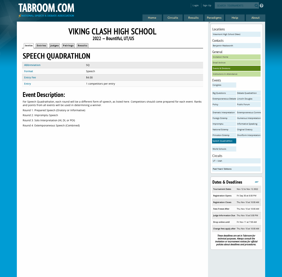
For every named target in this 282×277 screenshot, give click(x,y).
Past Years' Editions (222, 168)
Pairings (68, 45)
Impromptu (218, 123)
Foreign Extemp (220, 118)
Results (82, 45)
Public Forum (243, 104)
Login (196, 5)
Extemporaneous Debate (224, 98)
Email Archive (219, 62)
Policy (215, 104)
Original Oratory (245, 129)
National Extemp (220, 129)
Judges (54, 45)
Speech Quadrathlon (222, 140)
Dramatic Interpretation (224, 112)
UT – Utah (217, 160)
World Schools (219, 148)
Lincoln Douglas (244, 98)
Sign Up (207, 5)
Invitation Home (220, 57)
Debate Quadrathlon (247, 93)
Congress (217, 85)
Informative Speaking (247, 123)
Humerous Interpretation (249, 118)
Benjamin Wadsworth (223, 45)
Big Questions (219, 93)
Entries (41, 45)
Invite (29, 45)
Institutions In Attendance (225, 74)
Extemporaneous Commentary (249, 112)
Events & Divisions (221, 68)
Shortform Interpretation (249, 135)
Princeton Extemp (221, 135)
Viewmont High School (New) (226, 34)
